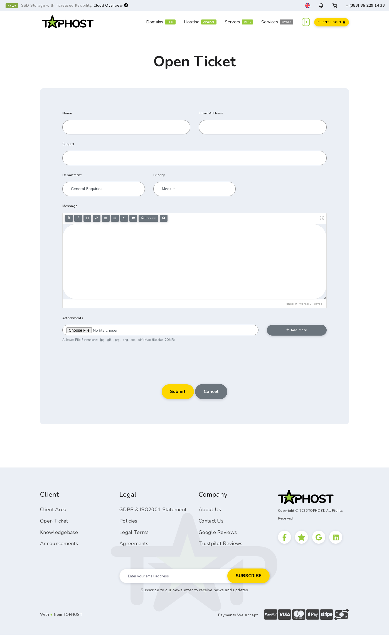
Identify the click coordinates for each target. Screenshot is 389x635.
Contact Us (211, 521)
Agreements (133, 543)
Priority (159, 175)
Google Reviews (218, 532)
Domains (155, 22)
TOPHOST (72, 614)
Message (69, 206)
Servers (232, 22)
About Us (210, 509)
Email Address (211, 113)
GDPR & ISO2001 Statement (152, 509)
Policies (128, 521)
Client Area (53, 509)
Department (72, 175)
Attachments (72, 318)
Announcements (59, 543)
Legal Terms (134, 532)
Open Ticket (54, 521)
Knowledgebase (59, 532)
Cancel (211, 391)
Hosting (192, 22)
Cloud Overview (110, 5)
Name (67, 113)
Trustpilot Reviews (220, 543)
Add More (296, 330)
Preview (148, 218)
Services (269, 22)
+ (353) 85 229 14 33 (365, 5)
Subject (68, 144)
